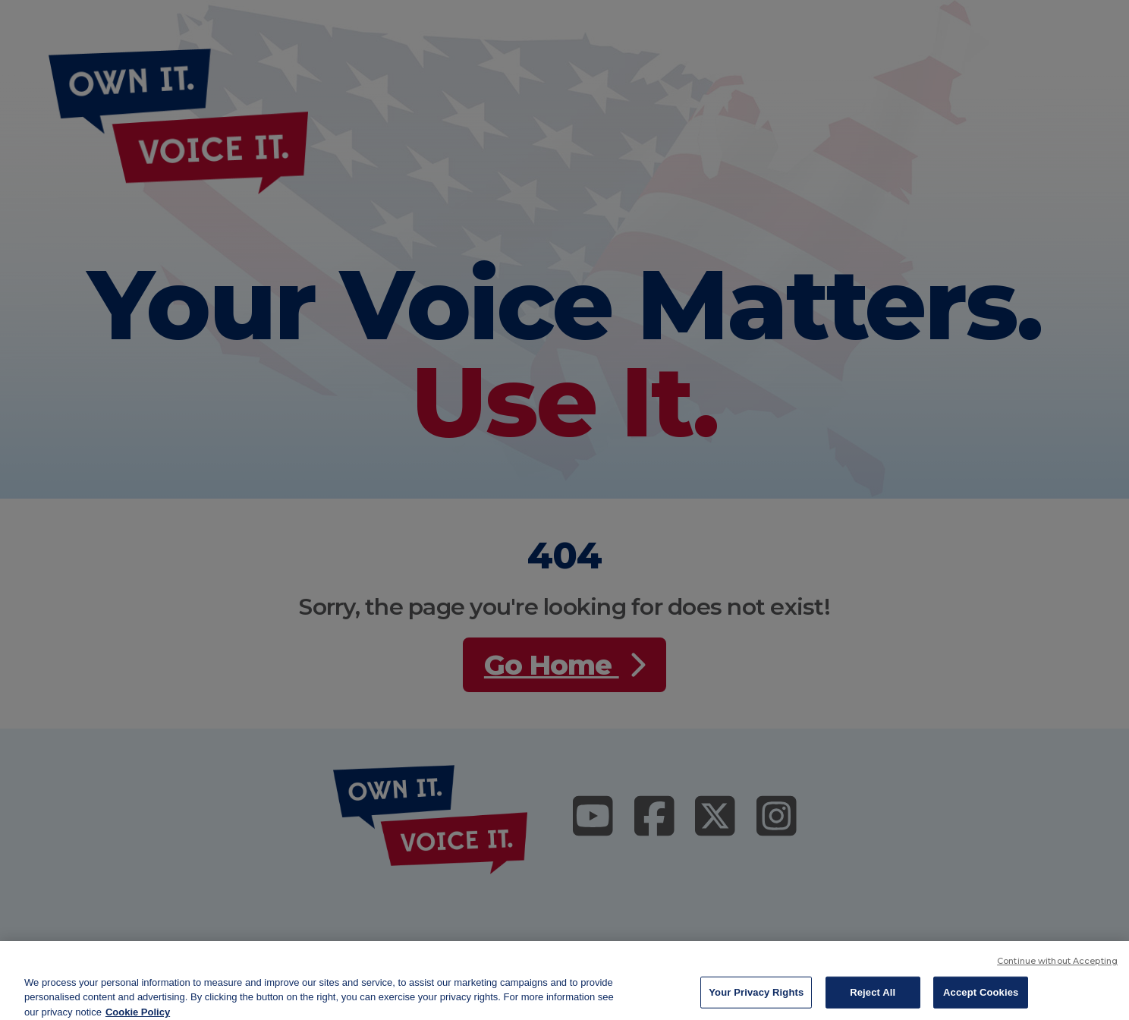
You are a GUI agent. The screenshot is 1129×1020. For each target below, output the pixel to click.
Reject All (872, 1001)
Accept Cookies (980, 1001)
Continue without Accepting (1057, 970)
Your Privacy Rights (756, 1001)
